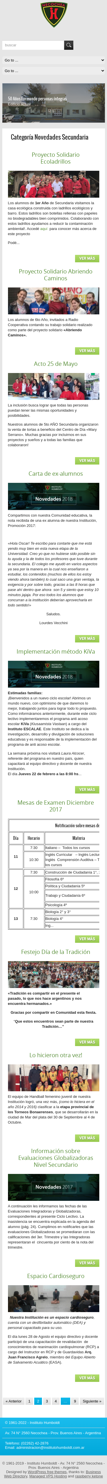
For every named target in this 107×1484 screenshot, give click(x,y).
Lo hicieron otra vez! (55, 1055)
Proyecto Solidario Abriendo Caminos (55, 274)
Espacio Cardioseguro (55, 1276)
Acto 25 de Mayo (56, 364)
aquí (44, 229)
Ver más (87, 259)
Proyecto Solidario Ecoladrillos (56, 158)
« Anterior (14, 1401)
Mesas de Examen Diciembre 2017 (55, 806)
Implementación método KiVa (56, 651)
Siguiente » (92, 1401)
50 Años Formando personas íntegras (37, 99)
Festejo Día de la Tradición (55, 952)
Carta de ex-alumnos (56, 473)
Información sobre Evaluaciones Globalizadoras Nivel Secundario (55, 1157)
